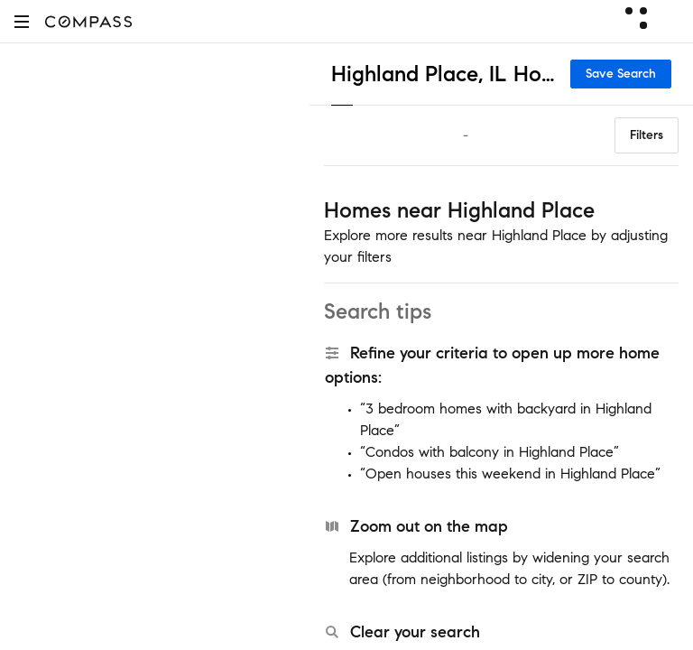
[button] (21, 21)
